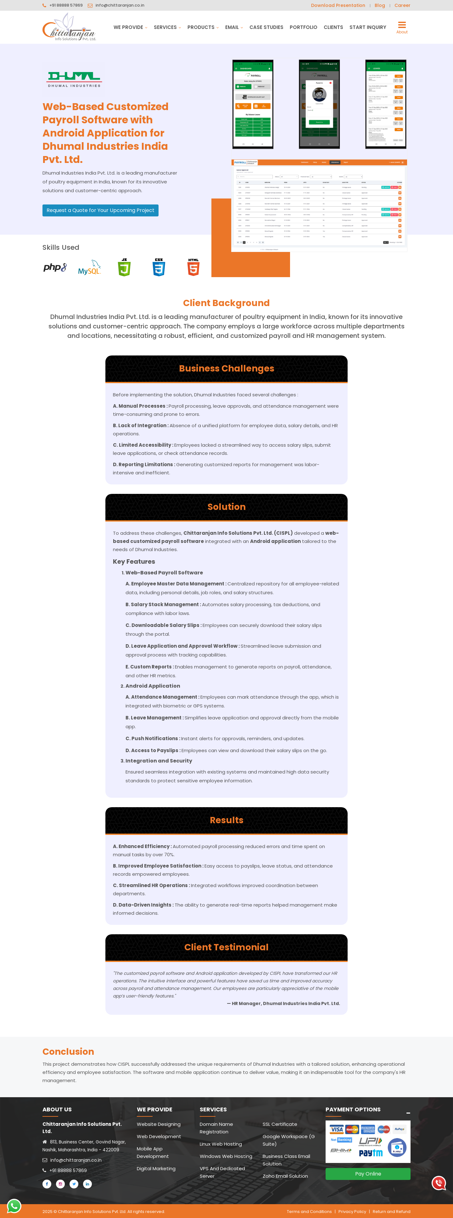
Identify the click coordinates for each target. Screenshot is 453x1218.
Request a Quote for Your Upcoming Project (100, 210)
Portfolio (303, 27)
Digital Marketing (156, 1168)
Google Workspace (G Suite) (289, 1140)
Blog (380, 5)
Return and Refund (392, 1210)
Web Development (159, 1136)
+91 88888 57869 (66, 5)
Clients (333, 27)
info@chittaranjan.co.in (120, 5)
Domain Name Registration (216, 1128)
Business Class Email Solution (286, 1160)
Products (203, 27)
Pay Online (368, 1173)
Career (402, 5)
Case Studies (266, 27)
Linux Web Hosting (221, 1144)
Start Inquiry (368, 27)
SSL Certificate (280, 1124)
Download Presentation (338, 5)
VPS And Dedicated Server (222, 1172)
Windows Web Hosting (226, 1156)
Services (167, 27)
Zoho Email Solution (285, 1176)
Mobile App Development (153, 1152)
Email (234, 27)
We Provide (131, 27)
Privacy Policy (352, 1210)
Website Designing (159, 1124)
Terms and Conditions (309, 1210)
